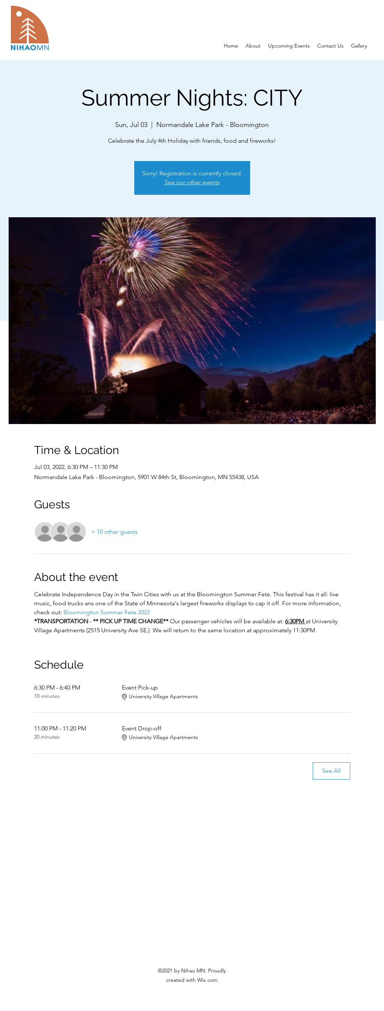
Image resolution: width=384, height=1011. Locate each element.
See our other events (192, 182)
